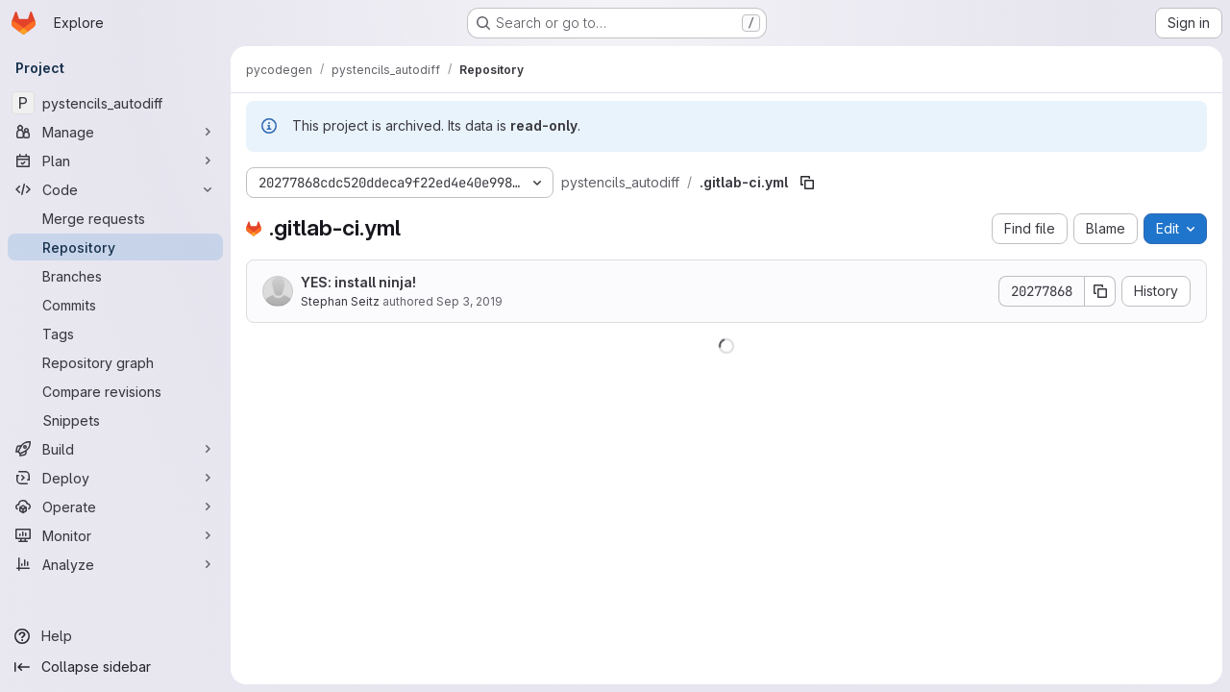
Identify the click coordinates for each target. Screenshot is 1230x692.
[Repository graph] (115, 362)
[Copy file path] (807, 182)
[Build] (115, 448)
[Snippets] (115, 420)
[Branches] (115, 275)
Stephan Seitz (340, 301)
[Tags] (115, 333)
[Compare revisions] (115, 391)
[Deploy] (115, 477)
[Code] (115, 189)
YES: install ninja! (358, 282)
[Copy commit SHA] (1100, 291)
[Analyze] (115, 564)
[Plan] (115, 160)
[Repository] (115, 247)
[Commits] (115, 304)
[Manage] (115, 131)
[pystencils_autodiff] (115, 102)
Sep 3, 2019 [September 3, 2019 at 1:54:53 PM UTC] (469, 301)
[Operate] (115, 506)
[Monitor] (115, 535)
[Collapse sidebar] (115, 667)
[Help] (115, 636)
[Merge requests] (115, 218)
